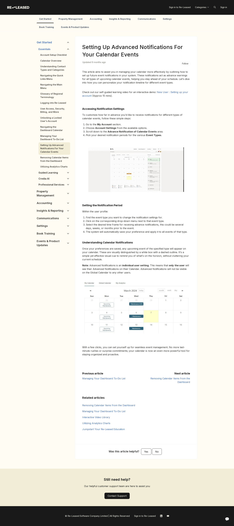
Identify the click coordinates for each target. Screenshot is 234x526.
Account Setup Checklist (53, 54)
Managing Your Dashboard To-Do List (103, 378)
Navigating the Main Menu (51, 86)
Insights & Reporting (120, 18)
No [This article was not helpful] (157, 451)
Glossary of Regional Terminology (51, 95)
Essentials (44, 49)
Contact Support (117, 495)
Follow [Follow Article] (185, 63)
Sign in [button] (223, 7)
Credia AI (44, 178)
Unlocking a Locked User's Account (51, 119)
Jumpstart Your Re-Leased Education (103, 429)
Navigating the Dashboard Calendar (51, 128)
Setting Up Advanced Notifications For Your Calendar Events (52, 148)
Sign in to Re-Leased (180, 7)
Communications (147, 18)
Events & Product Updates (75, 27)
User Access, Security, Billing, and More (52, 110)
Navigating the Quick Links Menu (51, 77)
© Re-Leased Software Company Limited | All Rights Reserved (97, 516)
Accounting (96, 18)
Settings (167, 18)
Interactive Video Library (96, 417)
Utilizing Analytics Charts (96, 423)
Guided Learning (48, 172)
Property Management (71, 18)
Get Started (45, 18)
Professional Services (51, 184)
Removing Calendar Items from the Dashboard (108, 405)
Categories (202, 7)
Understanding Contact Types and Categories (53, 68)
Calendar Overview (50, 60)
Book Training (46, 27)
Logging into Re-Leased (53, 102)
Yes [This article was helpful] (146, 451)
